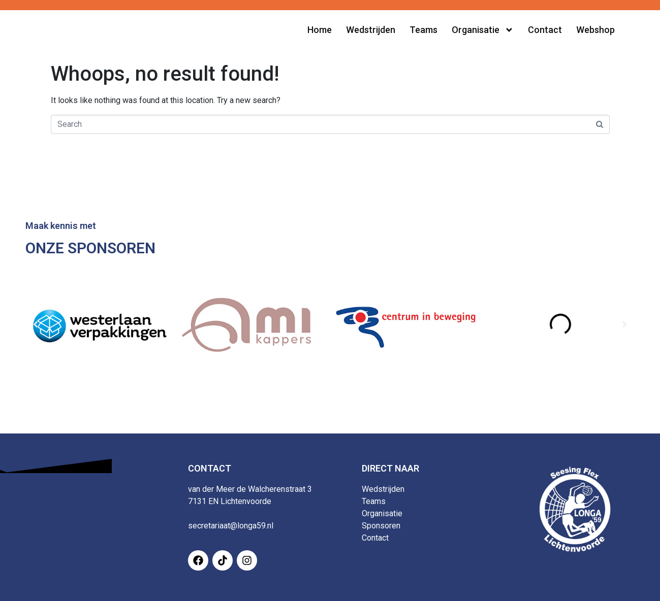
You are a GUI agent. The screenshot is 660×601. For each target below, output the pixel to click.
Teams (374, 501)
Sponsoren (381, 525)
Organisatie (382, 513)
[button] (35, 324)
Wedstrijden (383, 489)
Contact (375, 538)
